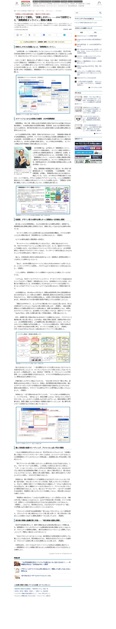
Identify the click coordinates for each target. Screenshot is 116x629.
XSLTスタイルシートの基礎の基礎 (87, 36)
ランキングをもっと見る (96, 87)
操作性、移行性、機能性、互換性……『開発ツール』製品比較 (31, 591)
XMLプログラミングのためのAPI (86, 78)
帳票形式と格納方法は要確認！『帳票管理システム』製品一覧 (31, 588)
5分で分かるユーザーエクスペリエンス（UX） (36, 575)
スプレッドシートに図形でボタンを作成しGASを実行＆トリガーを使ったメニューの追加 (89, 72)
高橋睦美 (66, 29)
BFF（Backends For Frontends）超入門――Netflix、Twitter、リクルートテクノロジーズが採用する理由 (89, 51)
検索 (100, 12)
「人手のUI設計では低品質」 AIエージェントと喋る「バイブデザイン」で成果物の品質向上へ (89, 83)
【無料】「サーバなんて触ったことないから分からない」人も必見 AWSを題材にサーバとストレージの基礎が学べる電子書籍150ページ (88, 100)
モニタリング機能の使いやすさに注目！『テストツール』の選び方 (32, 595)
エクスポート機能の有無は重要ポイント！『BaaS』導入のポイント (32, 593)
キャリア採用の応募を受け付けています (86, 22)
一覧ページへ (98, 133)
